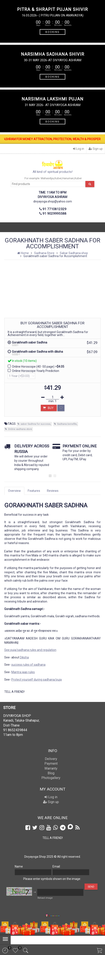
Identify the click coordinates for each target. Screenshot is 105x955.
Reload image (45, 898)
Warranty (50, 768)
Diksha (24, 657)
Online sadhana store (20, 429)
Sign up (96, 148)
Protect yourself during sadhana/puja (36, 679)
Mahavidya (47, 178)
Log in (78, 148)
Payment (51, 763)
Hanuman (68, 178)
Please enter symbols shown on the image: (52, 879)
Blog (51, 773)
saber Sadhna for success (35, 424)
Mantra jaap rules (23, 672)
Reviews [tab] (52, 491)
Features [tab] (34, 491)
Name (19, 866)
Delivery (51, 759)
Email (56, 866)
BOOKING (52, 31)
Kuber (57, 178)
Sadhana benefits (67, 424)
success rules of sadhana (28, 664)
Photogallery (50, 778)
